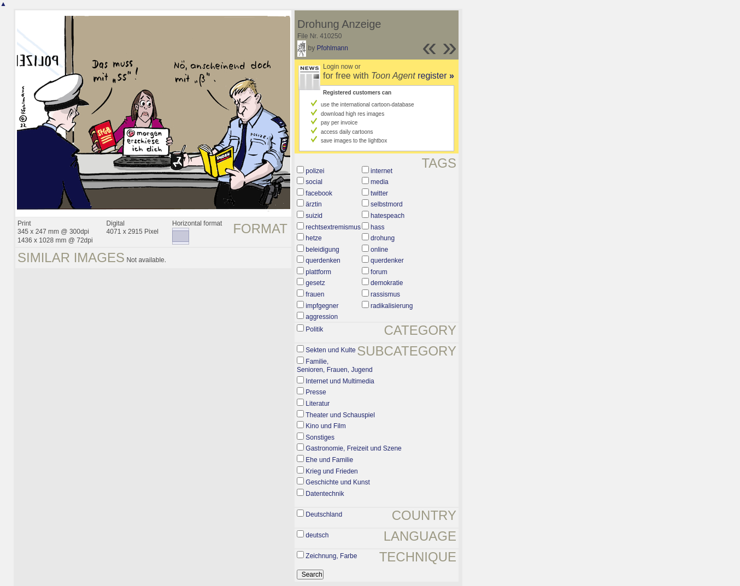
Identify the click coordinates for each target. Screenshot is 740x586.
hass (377, 227)
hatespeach (387, 216)
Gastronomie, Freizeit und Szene (353, 448)
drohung (383, 238)
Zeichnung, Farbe (331, 556)
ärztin (313, 204)
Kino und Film (325, 426)
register (436, 75)
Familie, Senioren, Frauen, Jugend (335, 366)
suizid (314, 216)
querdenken (323, 260)
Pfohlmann (332, 48)
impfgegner (322, 306)
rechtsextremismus (333, 227)
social (314, 182)
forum (379, 272)
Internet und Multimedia (340, 381)
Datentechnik (325, 494)
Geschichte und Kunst (337, 482)
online (379, 249)
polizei (315, 171)
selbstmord (387, 204)
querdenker (387, 260)
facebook (319, 193)
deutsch (317, 535)
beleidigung (322, 249)
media (380, 182)
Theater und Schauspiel (340, 415)
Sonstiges (320, 437)
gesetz (315, 283)
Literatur (318, 403)
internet (381, 171)
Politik (314, 329)
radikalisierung (392, 306)
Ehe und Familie (329, 460)
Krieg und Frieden (331, 471)
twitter (379, 193)
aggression (322, 317)
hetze (313, 238)
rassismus (385, 294)
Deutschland (324, 514)
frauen (315, 294)
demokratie (387, 283)
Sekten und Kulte (330, 350)
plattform (318, 272)
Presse (316, 392)
